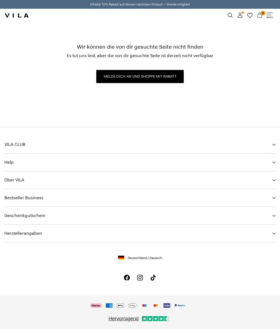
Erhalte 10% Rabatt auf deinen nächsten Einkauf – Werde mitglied (140, 4)
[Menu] (270, 15)
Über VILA (14, 180)
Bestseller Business (23, 197)
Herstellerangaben (23, 233)
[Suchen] (230, 15)
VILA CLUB (14, 144)
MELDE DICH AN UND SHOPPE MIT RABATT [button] (140, 76)
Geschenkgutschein (24, 215)
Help (9, 162)
